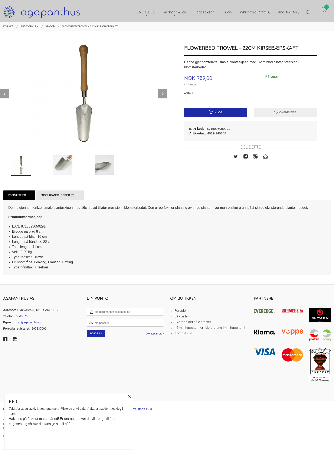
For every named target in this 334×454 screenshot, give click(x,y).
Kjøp (215, 112)
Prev (4, 93)
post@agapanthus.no (29, 322)
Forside (180, 310)
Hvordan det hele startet (192, 322)
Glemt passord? (155, 333)
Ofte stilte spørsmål (136, 409)
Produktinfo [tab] (17, 195)
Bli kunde (181, 316)
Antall (188, 93)
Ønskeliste (285, 112)
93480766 (22, 316)
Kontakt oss (183, 333)
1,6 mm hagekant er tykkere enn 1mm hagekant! (209, 328)
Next (162, 93)
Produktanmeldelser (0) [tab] (57, 195)
